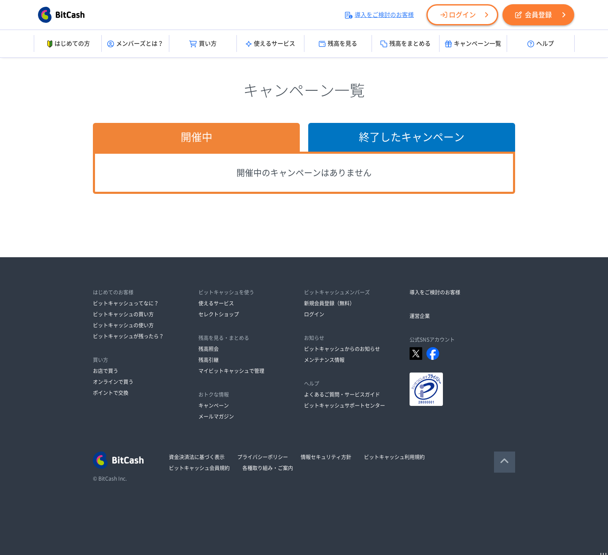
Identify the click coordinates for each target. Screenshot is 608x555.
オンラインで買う (113, 381)
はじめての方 (68, 44)
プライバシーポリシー (262, 457)
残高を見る (338, 44)
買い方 (203, 44)
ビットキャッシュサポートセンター (344, 405)
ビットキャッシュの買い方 (123, 314)
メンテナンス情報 (324, 359)
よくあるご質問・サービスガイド (342, 394)
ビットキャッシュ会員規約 (199, 468)
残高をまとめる (405, 44)
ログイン (458, 14)
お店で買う (105, 370)
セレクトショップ (218, 314)
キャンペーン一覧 (473, 44)
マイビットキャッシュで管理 (231, 370)
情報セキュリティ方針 (326, 457)
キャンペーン (213, 405)
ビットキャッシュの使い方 (123, 325)
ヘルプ (540, 44)
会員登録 (533, 14)
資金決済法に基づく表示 (197, 457)
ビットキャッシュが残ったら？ (128, 336)
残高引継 (208, 359)
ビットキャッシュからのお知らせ (342, 348)
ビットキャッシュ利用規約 (394, 457)
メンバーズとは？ (135, 44)
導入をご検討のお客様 (379, 15)
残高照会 (208, 348)
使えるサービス (270, 44)
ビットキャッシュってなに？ (126, 303)
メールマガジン (216, 416)
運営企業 (420, 315)
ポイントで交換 (110, 392)
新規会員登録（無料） (329, 303)
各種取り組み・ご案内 (267, 468)
